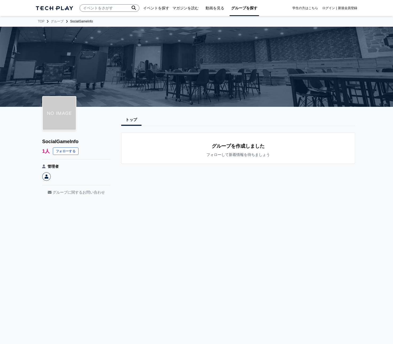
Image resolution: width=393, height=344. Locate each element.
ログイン (328, 8)
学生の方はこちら (305, 8)
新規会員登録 (347, 8)
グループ (57, 21)
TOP (41, 21)
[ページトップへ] (54, 8)
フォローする (66, 151)
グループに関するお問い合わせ (76, 192)
